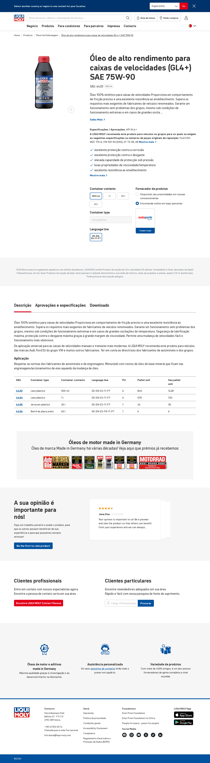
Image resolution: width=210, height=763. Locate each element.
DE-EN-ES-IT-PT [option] (96, 237)
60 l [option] (96, 204)
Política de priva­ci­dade (94, 718)
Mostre (148, 142)
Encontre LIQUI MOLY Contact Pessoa (38, 603)
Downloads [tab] (99, 305)
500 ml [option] (96, 196)
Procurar (145, 603)
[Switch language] (165, 6)
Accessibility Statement (95, 728)
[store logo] (24, 22)
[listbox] (111, 200)
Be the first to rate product (33, 546)
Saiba (97, 119)
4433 (19, 391)
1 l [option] (110, 196)
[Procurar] (84, 18)
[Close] (194, 6)
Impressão (88, 713)
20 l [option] (123, 196)
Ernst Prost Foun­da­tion (133, 713)
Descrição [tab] (22, 305)
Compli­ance (89, 733)
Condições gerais (92, 723)
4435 (19, 404)
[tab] (166, 196)
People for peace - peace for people (140, 723)
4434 (19, 397)
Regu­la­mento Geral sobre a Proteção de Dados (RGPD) (97, 740)
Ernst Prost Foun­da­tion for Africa (138, 718)
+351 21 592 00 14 (53, 726)
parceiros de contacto (102, 668)
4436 (19, 411)
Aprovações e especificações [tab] (60, 305)
